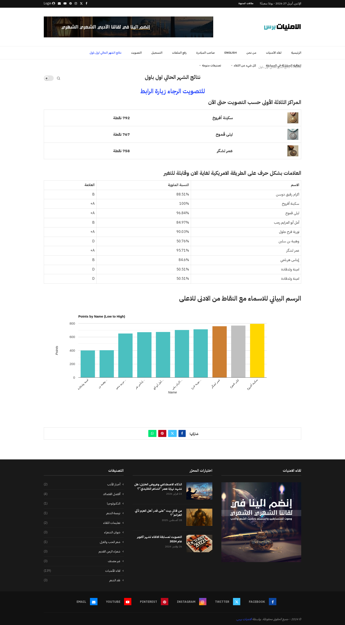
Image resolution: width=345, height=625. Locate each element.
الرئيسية (296, 52)
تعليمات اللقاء (82, 522)
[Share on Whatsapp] (152, 432)
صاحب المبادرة (205, 52)
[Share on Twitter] (172, 432)
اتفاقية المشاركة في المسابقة (283, 64)
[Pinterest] (70, 3)
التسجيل (156, 52)
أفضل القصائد (82, 493)
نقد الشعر (82, 579)
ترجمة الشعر (82, 512)
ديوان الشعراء (82, 532)
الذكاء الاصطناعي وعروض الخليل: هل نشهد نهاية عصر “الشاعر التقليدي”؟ (158, 486)
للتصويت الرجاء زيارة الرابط (172, 90)
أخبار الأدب (82, 484)
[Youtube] (65, 3)
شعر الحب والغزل (82, 541)
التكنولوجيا (82, 503)
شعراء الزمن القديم (82, 551)
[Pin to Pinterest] (162, 432)
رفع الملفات (179, 52)
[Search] (58, 77)
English (230, 52)
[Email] (59, 3)
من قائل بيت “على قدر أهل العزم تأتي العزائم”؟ (158, 512)
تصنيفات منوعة (211, 64)
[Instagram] (76, 3)
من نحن (251, 52)
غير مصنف (82, 560)
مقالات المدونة (245, 3)
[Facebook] (86, 3)
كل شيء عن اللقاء (245, 64)
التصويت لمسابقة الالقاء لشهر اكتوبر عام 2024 (159, 538)
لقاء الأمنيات (273, 52)
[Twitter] (81, 3)
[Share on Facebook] (182, 432)
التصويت (136, 52)
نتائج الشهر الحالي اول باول (105, 52)
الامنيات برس (244, 618)
